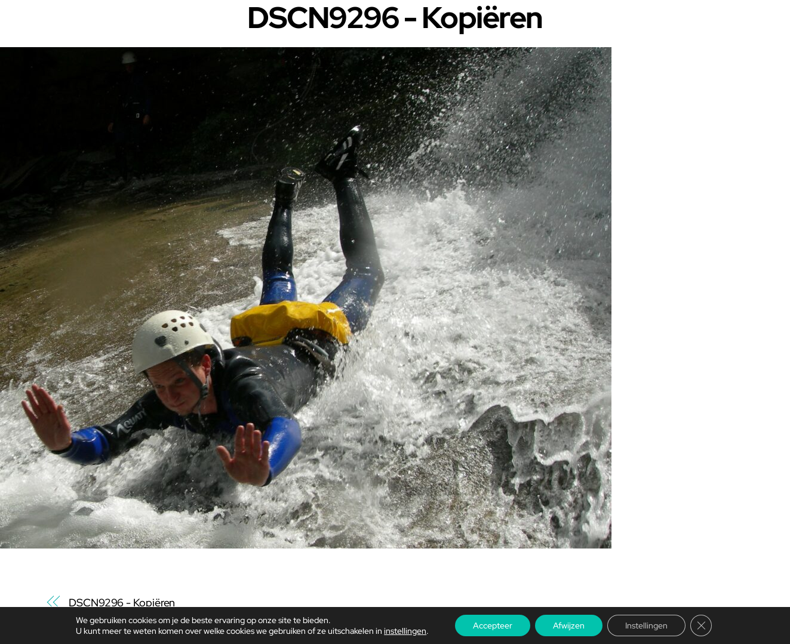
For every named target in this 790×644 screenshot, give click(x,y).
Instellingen (646, 625)
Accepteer (492, 625)
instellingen (405, 630)
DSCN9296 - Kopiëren (122, 602)
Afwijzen (569, 625)
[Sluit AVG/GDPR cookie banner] (701, 625)
